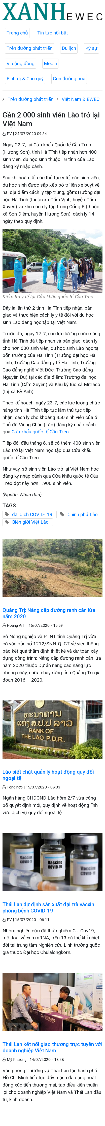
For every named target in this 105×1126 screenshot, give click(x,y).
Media (50, 63)
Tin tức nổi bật (52, 33)
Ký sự (91, 48)
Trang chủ (17, 33)
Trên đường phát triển (29, 48)
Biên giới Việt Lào (30, 522)
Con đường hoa (69, 78)
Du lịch (69, 48)
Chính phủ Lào (82, 514)
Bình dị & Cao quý (25, 78)
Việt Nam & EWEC (80, 99)
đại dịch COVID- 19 (32, 514)
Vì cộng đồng (20, 63)
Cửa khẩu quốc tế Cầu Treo (40, 432)
